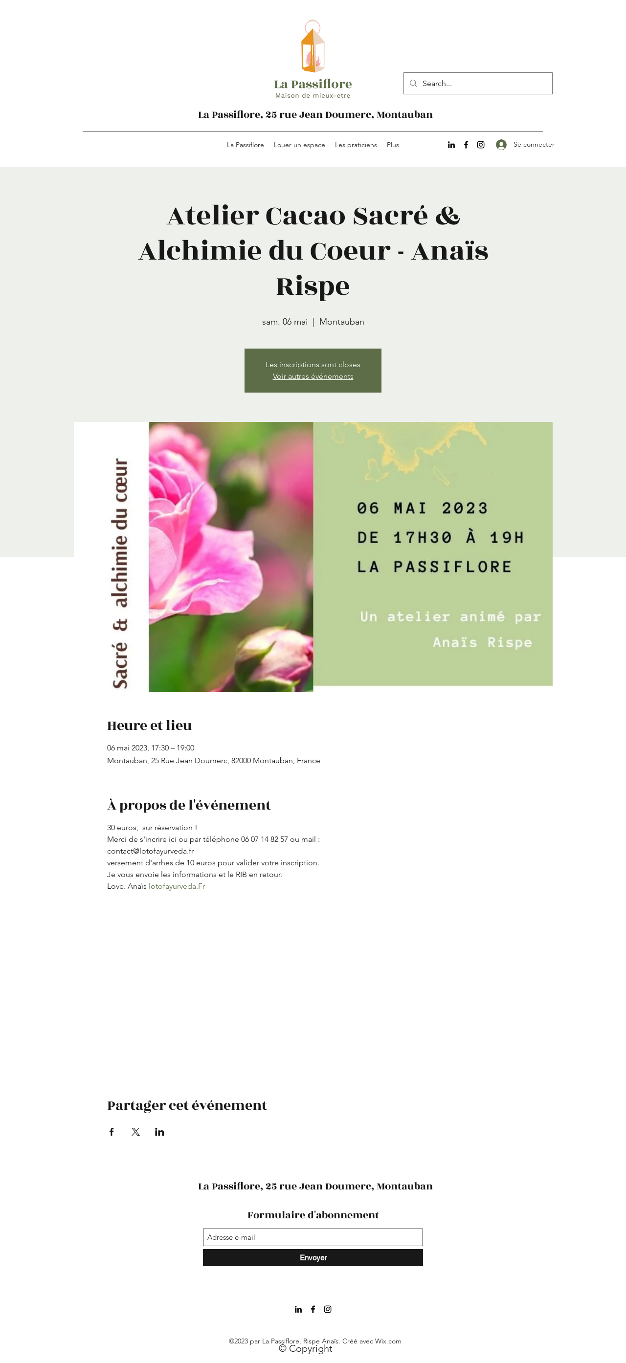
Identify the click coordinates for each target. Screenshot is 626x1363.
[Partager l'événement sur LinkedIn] (159, 1132)
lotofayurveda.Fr (177, 886)
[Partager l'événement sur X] (135, 1132)
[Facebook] (466, 145)
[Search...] (477, 83)
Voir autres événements (313, 376)
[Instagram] (481, 145)
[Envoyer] (313, 1257)
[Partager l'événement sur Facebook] (111, 1132)
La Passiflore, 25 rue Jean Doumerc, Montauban (315, 114)
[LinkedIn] (451, 145)
